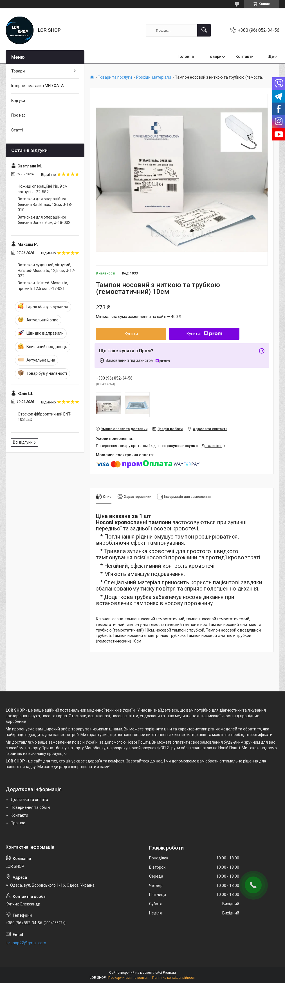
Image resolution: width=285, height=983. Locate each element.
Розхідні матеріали (153, 77)
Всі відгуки (23, 442)
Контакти (244, 56)
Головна (186, 56)
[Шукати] (204, 30)
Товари (214, 56)
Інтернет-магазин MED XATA (37, 85)
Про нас (18, 115)
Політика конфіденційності (173, 978)
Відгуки (18, 100)
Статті (17, 130)
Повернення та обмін (30, 807)
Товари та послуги (115, 77)
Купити (131, 334)
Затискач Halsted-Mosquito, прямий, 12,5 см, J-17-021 (43, 286)
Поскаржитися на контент (129, 978)
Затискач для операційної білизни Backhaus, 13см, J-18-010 (45, 204)
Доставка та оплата (29, 799)
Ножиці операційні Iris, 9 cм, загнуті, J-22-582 (43, 189)
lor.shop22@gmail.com (26, 943)
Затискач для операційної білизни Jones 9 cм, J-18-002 (44, 220)
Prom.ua (169, 973)
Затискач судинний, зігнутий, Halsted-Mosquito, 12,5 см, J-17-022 (46, 270)
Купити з (204, 333)
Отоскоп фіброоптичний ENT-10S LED (44, 417)
